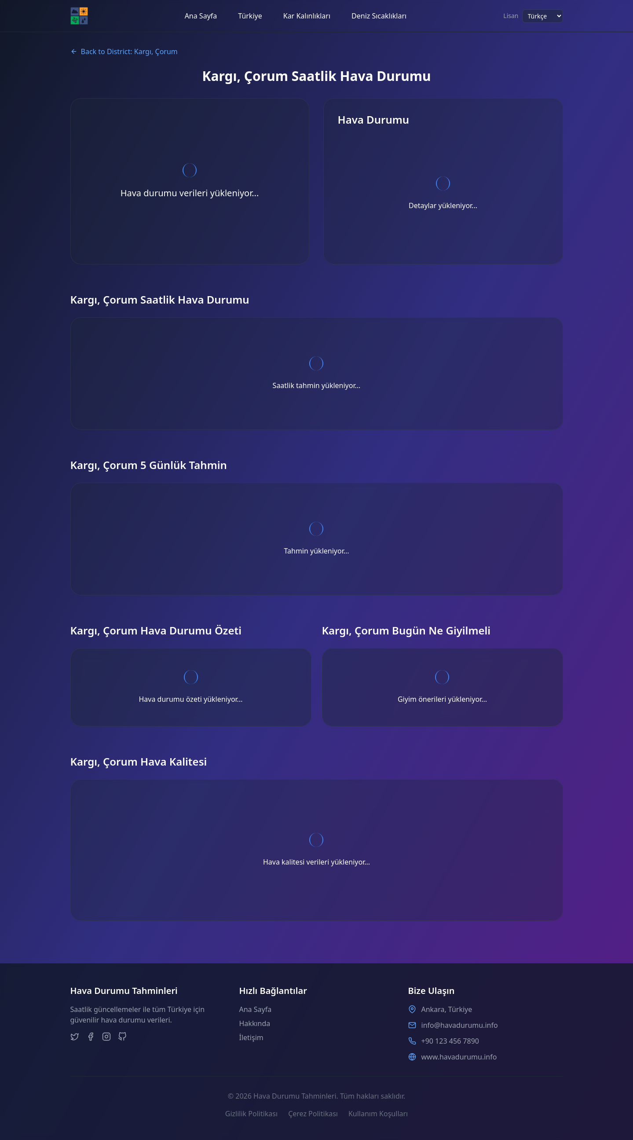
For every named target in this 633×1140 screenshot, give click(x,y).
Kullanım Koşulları (378, 1113)
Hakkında (255, 1023)
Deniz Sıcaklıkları (378, 16)
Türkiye (250, 16)
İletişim (251, 1037)
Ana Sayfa (201, 16)
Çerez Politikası (313, 1113)
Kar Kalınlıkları (306, 16)
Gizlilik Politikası (251, 1113)
